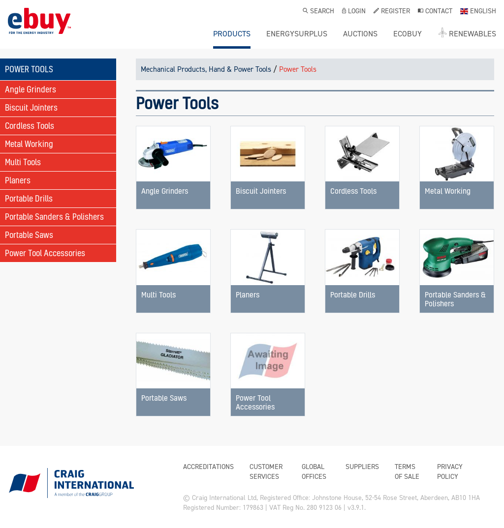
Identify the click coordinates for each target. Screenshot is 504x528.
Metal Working (29, 144)
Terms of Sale (407, 471)
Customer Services (266, 471)
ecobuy (407, 34)
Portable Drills (29, 198)
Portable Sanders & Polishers (54, 216)
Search (318, 12)
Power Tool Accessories (45, 253)
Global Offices (314, 471)
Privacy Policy (450, 471)
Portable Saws (29, 235)
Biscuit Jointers (31, 107)
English (478, 12)
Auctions (360, 34)
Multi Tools (23, 162)
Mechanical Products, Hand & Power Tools (206, 69)
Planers (18, 180)
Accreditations (208, 466)
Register (392, 12)
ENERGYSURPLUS (296, 34)
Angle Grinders (30, 89)
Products (232, 34)
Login (354, 12)
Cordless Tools (29, 125)
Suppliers (362, 466)
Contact (435, 12)
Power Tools (297, 69)
